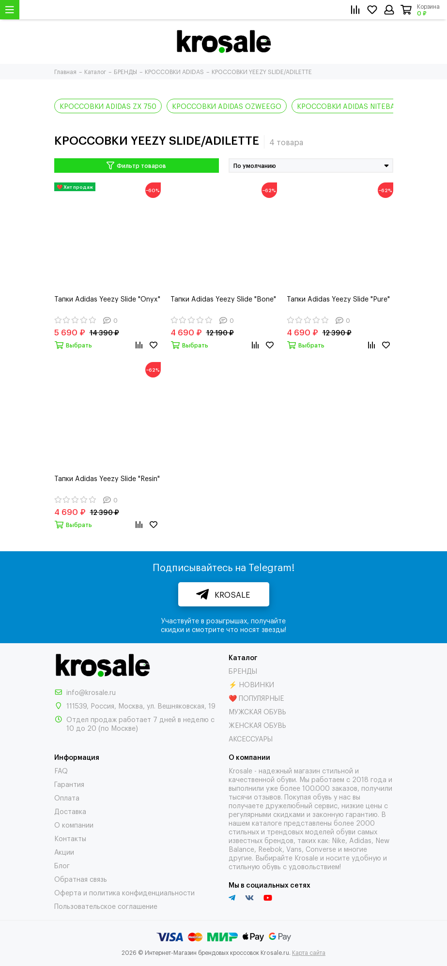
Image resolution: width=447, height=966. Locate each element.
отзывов (267, 796)
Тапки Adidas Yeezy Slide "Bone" (223, 298)
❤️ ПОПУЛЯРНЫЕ (256, 697)
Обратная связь (80, 878)
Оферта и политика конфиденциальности (124, 892)
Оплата (66, 797)
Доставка (70, 810)
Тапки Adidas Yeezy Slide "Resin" (107, 478)
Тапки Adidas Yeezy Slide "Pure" (338, 298)
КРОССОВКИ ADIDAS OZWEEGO (226, 105)
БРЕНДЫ (243, 670)
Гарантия (69, 783)
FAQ (61, 770)
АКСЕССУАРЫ (251, 738)
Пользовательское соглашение (105, 905)
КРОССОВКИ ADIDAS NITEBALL (350, 105)
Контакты (70, 838)
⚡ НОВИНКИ (251, 684)
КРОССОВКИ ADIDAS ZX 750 (108, 105)
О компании (73, 824)
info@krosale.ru (91, 691)
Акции (64, 851)
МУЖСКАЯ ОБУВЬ (257, 711)
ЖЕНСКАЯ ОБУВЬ (257, 724)
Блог (62, 865)
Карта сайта (308, 952)
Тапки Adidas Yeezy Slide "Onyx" (107, 298)
